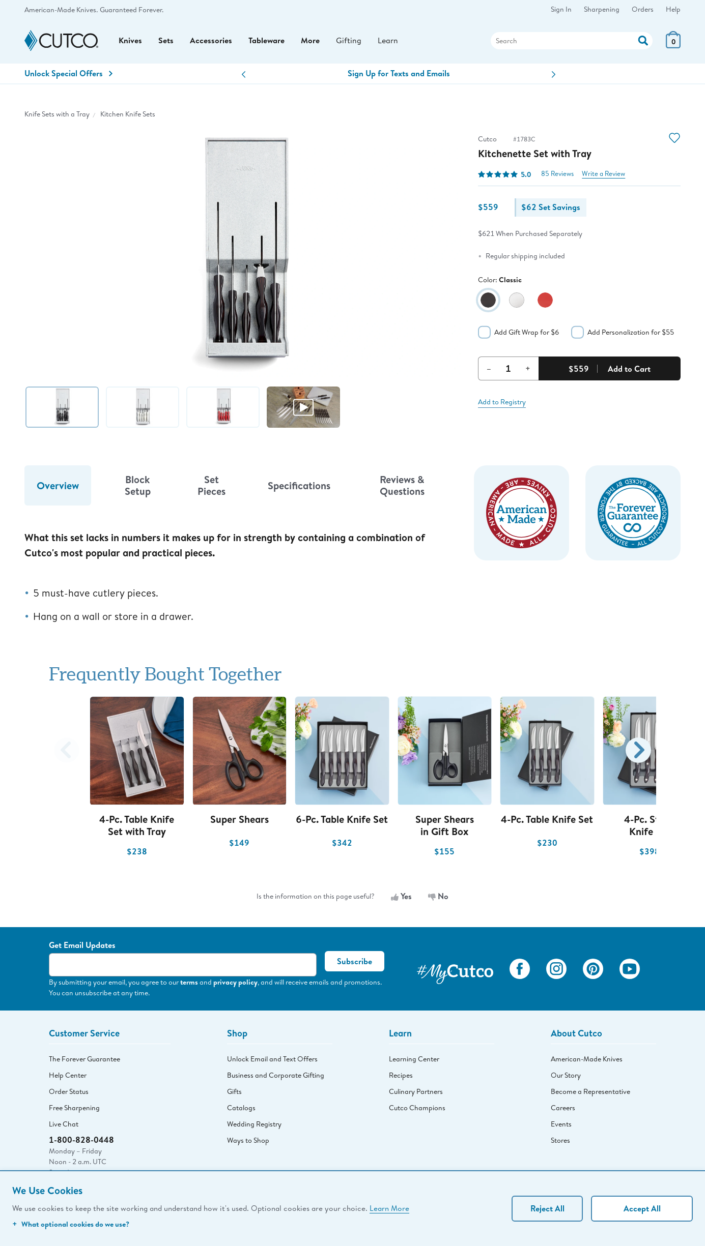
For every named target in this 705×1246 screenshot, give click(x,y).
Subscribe (354, 962)
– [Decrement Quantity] (489, 369)
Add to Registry (502, 402)
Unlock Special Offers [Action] (68, 74)
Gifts (234, 1092)
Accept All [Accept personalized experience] (642, 1208)
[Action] (643, 40)
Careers (563, 1108)
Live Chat (63, 1125)
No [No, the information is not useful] (438, 896)
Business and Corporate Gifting (275, 1076)
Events (561, 1125)
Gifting (348, 41)
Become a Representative (590, 1092)
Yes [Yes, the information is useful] (401, 896)
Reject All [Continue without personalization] (547, 1208)
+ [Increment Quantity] (527, 369)
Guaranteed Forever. (131, 9)
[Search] (572, 41)
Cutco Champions (417, 1108)
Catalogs (241, 1108)
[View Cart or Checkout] (673, 45)
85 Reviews (557, 174)
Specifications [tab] (299, 486)
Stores (560, 1141)
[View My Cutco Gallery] (455, 971)
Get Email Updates (82, 946)
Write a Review (603, 174)
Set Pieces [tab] (211, 486)
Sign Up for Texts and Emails (399, 74)
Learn (388, 41)
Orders (643, 9)
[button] (243, 75)
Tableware (266, 41)
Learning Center (414, 1059)
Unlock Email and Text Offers (272, 1059)
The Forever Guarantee (84, 1059)
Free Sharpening (74, 1108)
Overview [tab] (58, 486)
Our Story (566, 1076)
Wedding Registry (254, 1125)
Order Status (69, 1092)
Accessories (211, 41)
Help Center (68, 1076)
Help (673, 9)
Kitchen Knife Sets (127, 115)
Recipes (401, 1076)
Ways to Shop (248, 1141)
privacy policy (235, 983)
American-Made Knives (587, 1059)
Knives (130, 41)
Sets (166, 41)
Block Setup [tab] (138, 486)
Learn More (389, 1208)
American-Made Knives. (61, 9)
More (310, 41)
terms (189, 983)
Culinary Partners (416, 1092)
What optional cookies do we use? (70, 1224)
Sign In (561, 9)
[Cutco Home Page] (61, 41)
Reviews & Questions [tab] (402, 486)
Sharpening (601, 9)
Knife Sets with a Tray (57, 115)
